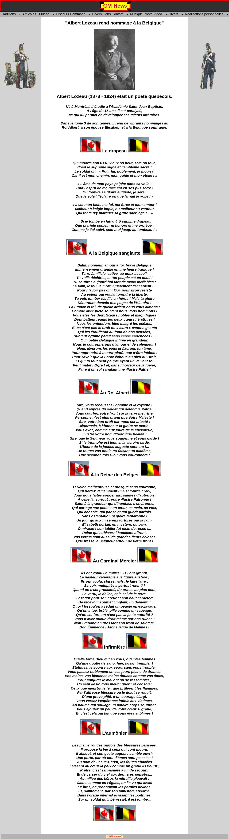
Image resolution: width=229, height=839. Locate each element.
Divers (175, 14)
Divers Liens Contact (109, 14)
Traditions (9, 14)
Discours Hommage (72, 14)
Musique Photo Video (147, 14)
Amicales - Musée (37, 14)
